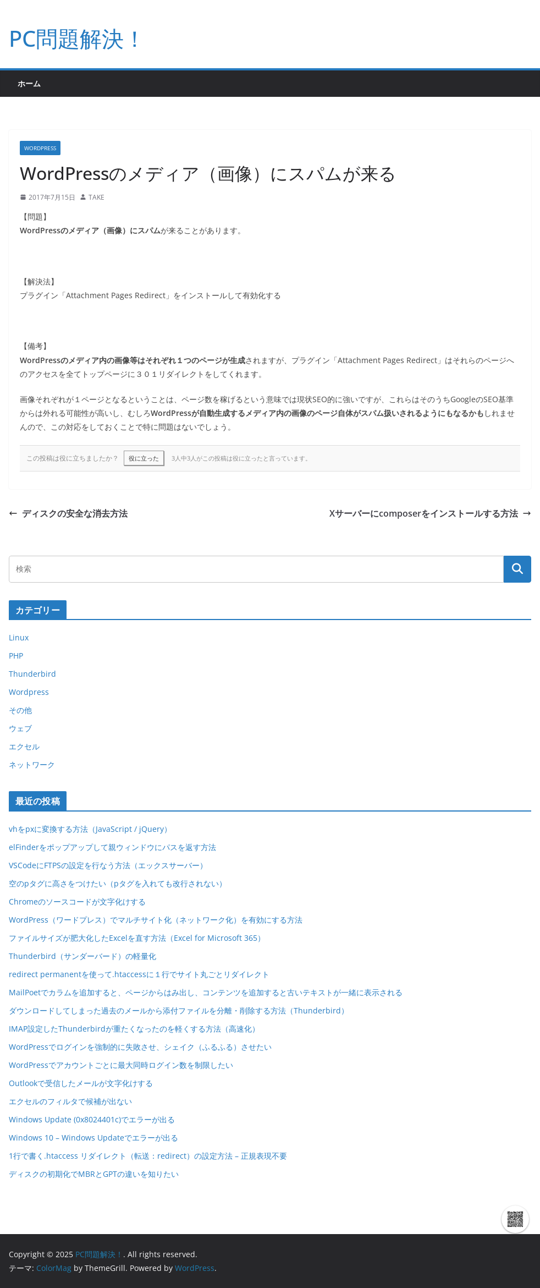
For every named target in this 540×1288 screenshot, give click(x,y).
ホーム (29, 83)
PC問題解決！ (77, 38)
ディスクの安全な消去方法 (68, 513)
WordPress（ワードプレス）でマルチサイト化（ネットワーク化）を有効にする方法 (155, 919)
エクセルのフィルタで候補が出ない (70, 1101)
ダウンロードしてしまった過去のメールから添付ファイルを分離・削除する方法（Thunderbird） (179, 1010)
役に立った (144, 458)
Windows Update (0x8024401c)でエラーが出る (92, 1119)
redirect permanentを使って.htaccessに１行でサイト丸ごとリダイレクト (139, 974)
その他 (20, 710)
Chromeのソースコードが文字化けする (77, 901)
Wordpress (40, 148)
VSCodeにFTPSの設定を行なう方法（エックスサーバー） (108, 865)
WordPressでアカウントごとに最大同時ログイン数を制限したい (121, 1065)
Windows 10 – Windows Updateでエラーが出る (93, 1137)
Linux (19, 637)
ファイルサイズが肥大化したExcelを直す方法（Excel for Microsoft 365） (137, 938)
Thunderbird (32, 673)
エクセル (24, 746)
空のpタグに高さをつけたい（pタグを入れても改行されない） (118, 883)
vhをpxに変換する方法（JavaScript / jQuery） (90, 829)
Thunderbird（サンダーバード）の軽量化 (82, 956)
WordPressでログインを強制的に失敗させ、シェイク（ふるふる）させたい (140, 1047)
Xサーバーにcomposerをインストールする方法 (430, 513)
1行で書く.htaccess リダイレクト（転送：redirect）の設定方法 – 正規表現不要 (148, 1155)
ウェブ (20, 728)
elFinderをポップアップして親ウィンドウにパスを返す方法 (112, 847)
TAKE (96, 197)
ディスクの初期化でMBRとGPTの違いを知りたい (94, 1174)
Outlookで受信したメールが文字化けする (81, 1083)
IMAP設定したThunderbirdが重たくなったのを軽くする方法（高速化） (134, 1028)
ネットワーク (32, 764)
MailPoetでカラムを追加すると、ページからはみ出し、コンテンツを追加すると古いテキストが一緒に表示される (206, 992)
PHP (16, 655)
